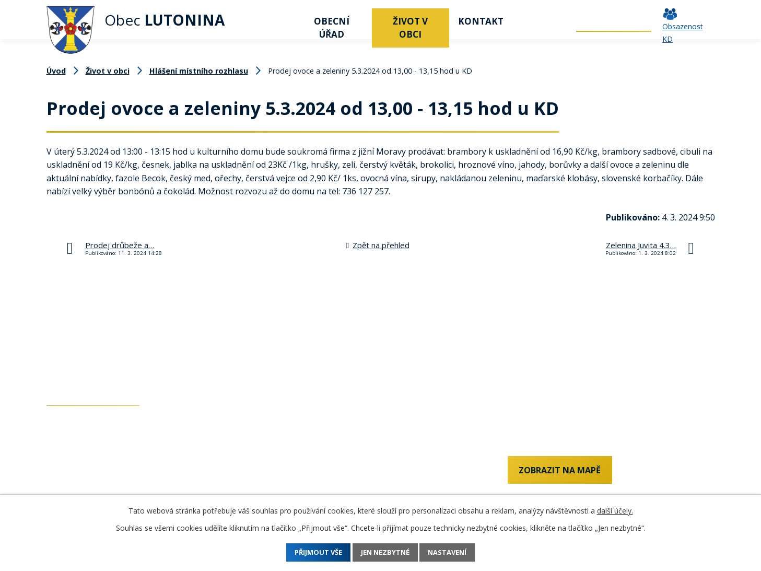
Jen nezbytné (385, 552)
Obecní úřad (331, 27)
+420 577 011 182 (80, 491)
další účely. (615, 511)
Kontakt (481, 21)
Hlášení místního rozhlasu (198, 71)
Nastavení (457, 552)
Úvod (279, 21)
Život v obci (410, 27)
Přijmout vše (309, 552)
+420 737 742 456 (80, 473)
